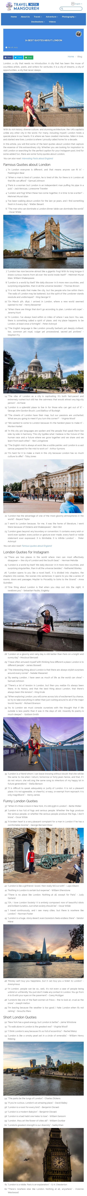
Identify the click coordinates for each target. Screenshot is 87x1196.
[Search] (61, 9)
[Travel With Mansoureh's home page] (22, 6)
